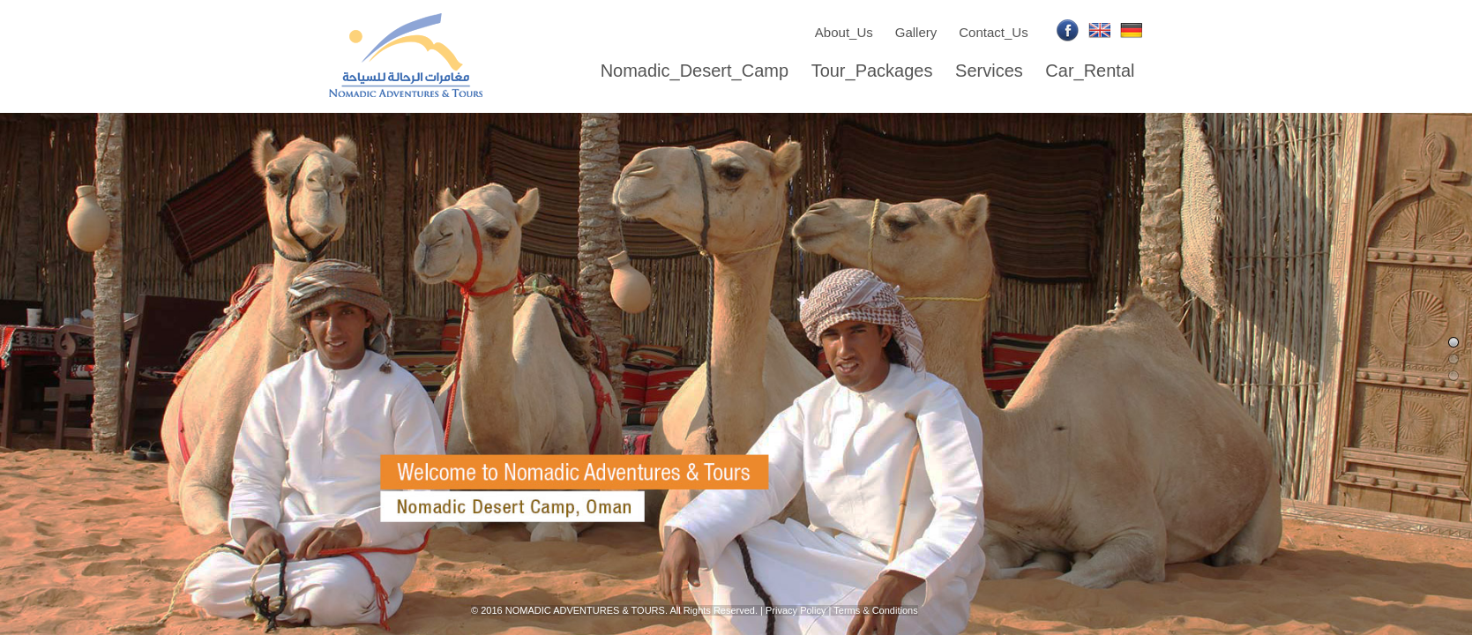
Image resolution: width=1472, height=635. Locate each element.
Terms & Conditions (875, 610)
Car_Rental (1089, 70)
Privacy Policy (796, 610)
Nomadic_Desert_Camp (694, 70)
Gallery (916, 32)
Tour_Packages (872, 70)
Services (989, 70)
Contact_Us (993, 32)
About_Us (844, 32)
